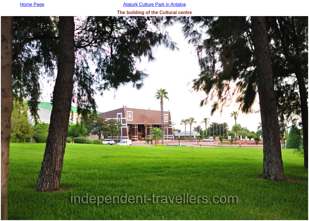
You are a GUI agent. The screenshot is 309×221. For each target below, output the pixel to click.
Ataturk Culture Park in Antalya (154, 4)
